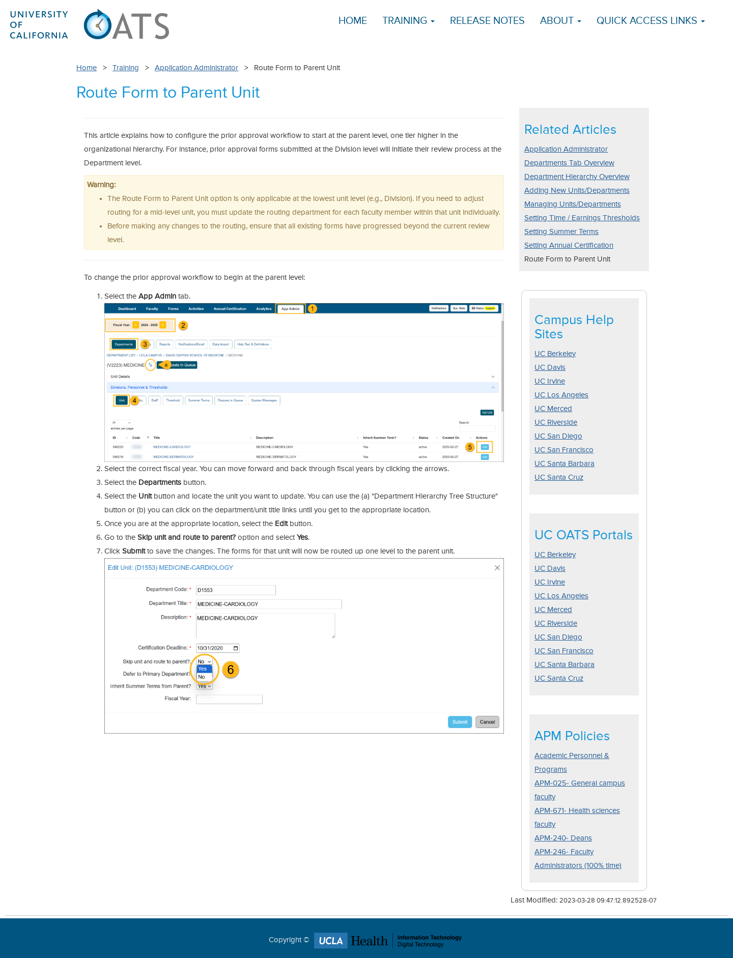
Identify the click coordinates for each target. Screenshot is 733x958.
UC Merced (553, 409)
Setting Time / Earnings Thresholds (582, 218)
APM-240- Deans (563, 838)
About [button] (560, 21)
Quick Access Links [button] (651, 21)
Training (125, 68)
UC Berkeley (555, 354)
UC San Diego (558, 436)
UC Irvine (549, 381)
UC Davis (550, 367)
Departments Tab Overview (569, 163)
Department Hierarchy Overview (577, 177)
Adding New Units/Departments (577, 190)
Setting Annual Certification (568, 245)
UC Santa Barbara (564, 464)
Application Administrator (196, 68)
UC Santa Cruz (558, 477)
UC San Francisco (564, 450)
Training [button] (408, 21)
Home (353, 21)
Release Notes (487, 21)
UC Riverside (555, 422)
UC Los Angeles (561, 395)
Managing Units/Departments (572, 204)
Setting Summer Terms (561, 232)
